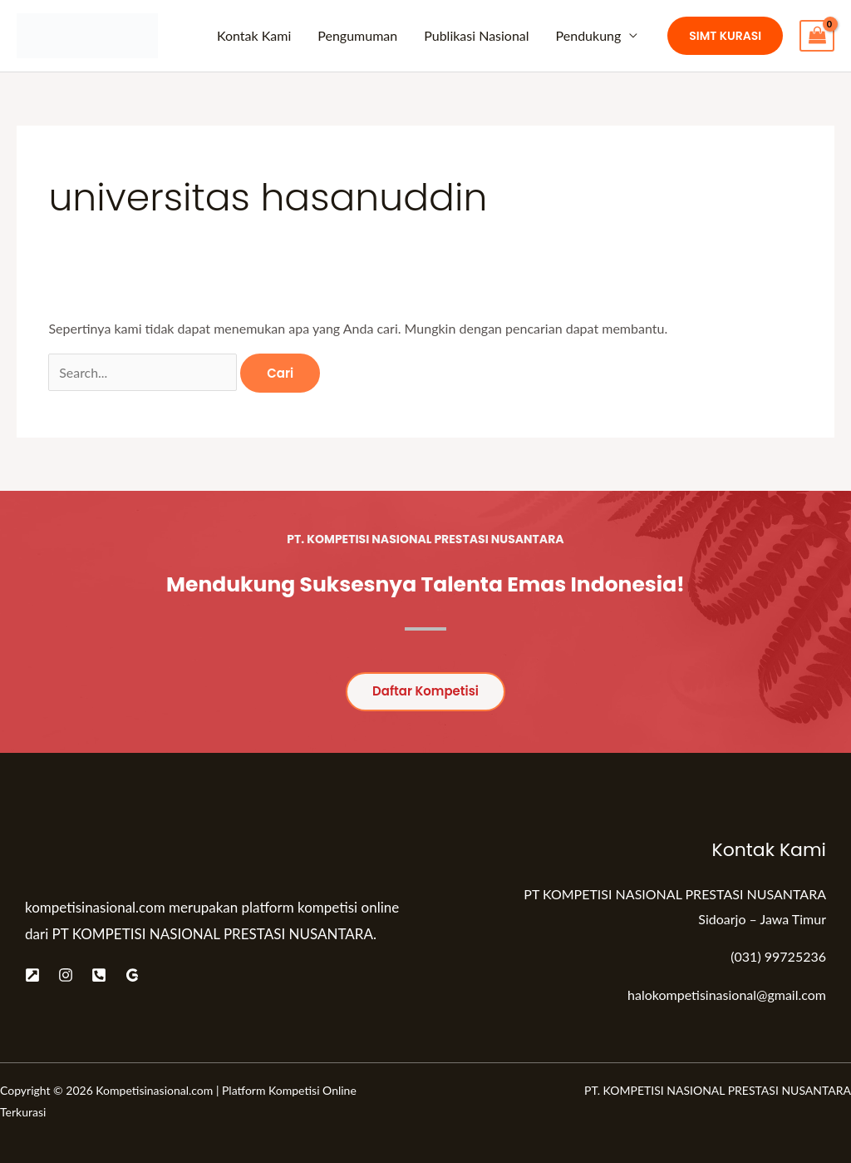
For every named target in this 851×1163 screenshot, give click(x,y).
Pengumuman (357, 35)
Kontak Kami (254, 35)
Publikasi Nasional (476, 35)
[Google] (132, 975)
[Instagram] (65, 975)
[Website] (32, 975)
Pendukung (589, 35)
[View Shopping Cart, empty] (816, 36)
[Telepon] (98, 975)
